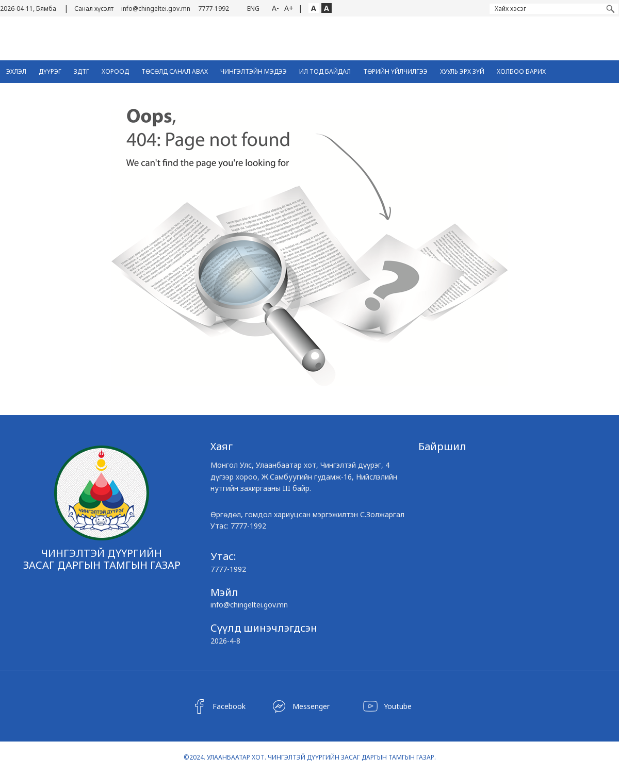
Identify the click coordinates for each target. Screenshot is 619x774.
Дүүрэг (50, 71)
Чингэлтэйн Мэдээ (253, 71)
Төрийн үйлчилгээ (395, 71)
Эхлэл (16, 71)
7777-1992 (213, 8)
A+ (289, 8)
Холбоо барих (521, 71)
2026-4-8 (225, 641)
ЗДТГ (81, 71)
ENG (253, 8)
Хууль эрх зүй (462, 71)
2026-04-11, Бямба (28, 8)
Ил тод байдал (325, 71)
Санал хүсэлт (93, 8)
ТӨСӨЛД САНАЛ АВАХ (174, 71)
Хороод (115, 71)
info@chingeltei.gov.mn (155, 8)
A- (275, 8)
